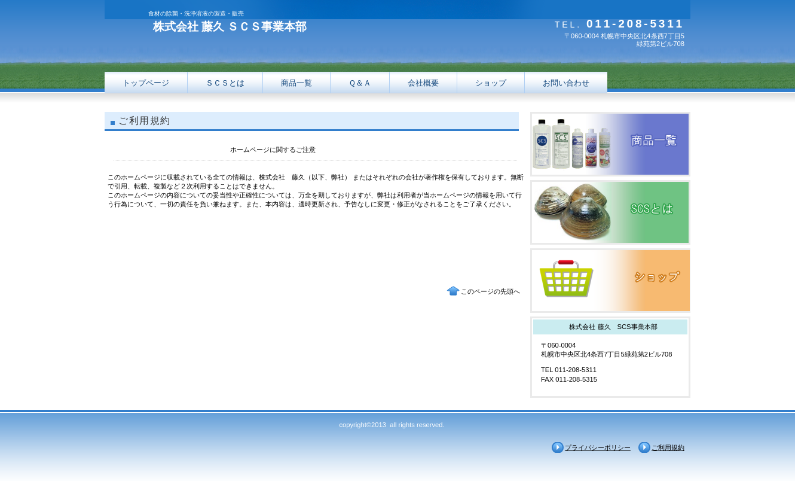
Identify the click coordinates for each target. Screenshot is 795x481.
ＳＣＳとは (225, 82)
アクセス (610, 280)
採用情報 (610, 212)
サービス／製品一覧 (610, 144)
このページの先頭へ (490, 291)
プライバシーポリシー (598, 447)
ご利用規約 (668, 447)
